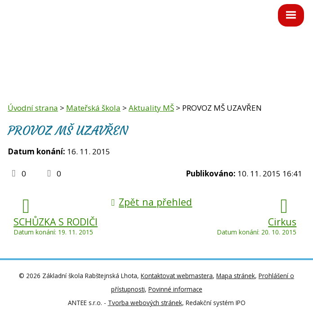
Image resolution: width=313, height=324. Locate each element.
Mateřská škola (93, 108)
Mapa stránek (235, 275)
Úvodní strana (33, 108)
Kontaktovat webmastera (177, 275)
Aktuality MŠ (151, 108)
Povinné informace (175, 289)
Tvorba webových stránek (145, 302)
